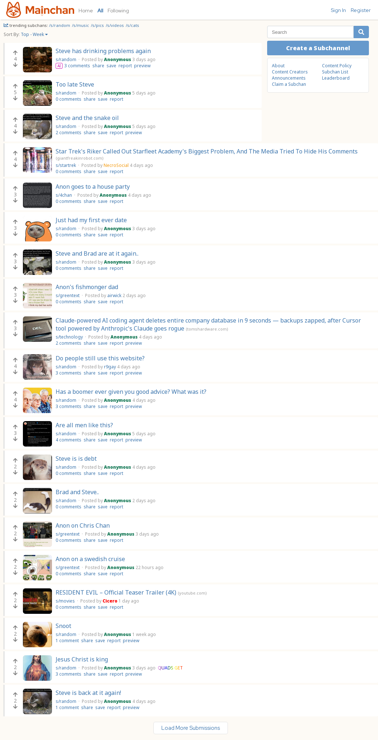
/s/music (81, 25)
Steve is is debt (76, 459)
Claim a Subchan (289, 84)
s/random (66, 59)
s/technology (70, 337)
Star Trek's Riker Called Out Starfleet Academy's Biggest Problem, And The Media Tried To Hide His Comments (207, 151)
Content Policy (336, 66)
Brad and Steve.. (77, 492)
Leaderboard (336, 78)
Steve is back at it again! (88, 693)
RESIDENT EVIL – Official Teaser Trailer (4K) (116, 592)
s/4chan (64, 195)
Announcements (289, 78)
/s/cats (132, 25)
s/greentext (68, 295)
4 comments (68, 440)
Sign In (338, 10)
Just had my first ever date (91, 220)
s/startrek (66, 165)
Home (86, 10)
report (125, 66)
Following (118, 10)
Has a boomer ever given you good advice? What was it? (131, 392)
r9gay (110, 367)
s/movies (66, 601)
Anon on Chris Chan (83, 525)
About (278, 66)
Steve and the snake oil (87, 118)
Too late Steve (75, 84)
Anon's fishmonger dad (87, 287)
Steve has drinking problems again (103, 51)
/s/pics (98, 25)
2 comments (68, 132)
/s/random (60, 25)
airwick (114, 295)
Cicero (109, 601)
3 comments (77, 66)
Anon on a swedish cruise (90, 559)
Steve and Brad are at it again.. (97, 253)
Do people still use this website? (100, 358)
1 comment (67, 640)
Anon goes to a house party (93, 187)
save (111, 66)
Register (361, 10)
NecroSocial (116, 165)
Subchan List (335, 72)
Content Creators (290, 72)
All (100, 10)
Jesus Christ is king (82, 659)
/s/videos (115, 25)
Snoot (63, 626)
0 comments (68, 99)
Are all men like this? (84, 425)
